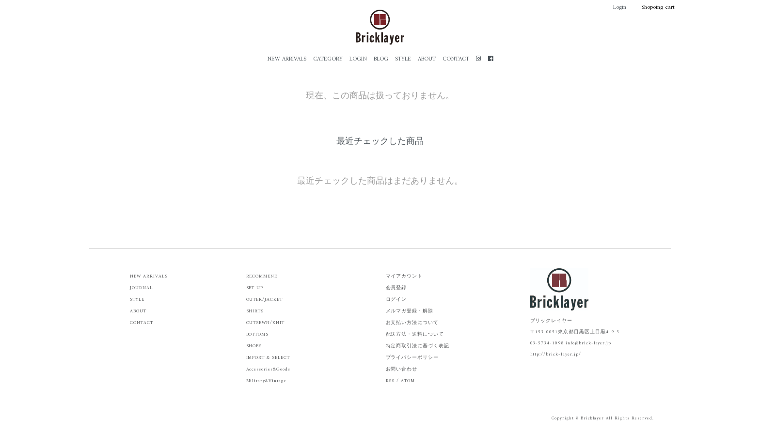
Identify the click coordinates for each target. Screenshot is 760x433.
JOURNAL (141, 288)
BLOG (381, 59)
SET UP (255, 288)
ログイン (396, 299)
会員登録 (396, 288)
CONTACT (456, 59)
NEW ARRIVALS (286, 59)
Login (614, 7)
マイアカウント (404, 276)
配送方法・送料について (415, 334)
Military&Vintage (266, 381)
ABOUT (427, 59)
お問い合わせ (402, 369)
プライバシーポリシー (412, 358)
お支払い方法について (412, 323)
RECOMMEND (262, 276)
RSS (390, 381)
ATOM (408, 381)
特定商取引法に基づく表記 (418, 346)
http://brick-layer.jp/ (555, 354)
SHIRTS (255, 311)
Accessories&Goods (268, 369)
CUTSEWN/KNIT (265, 323)
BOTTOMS (257, 334)
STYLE (403, 59)
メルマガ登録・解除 (410, 311)
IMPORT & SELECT (268, 358)
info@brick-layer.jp (588, 343)
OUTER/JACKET (264, 299)
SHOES (254, 346)
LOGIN (358, 59)
